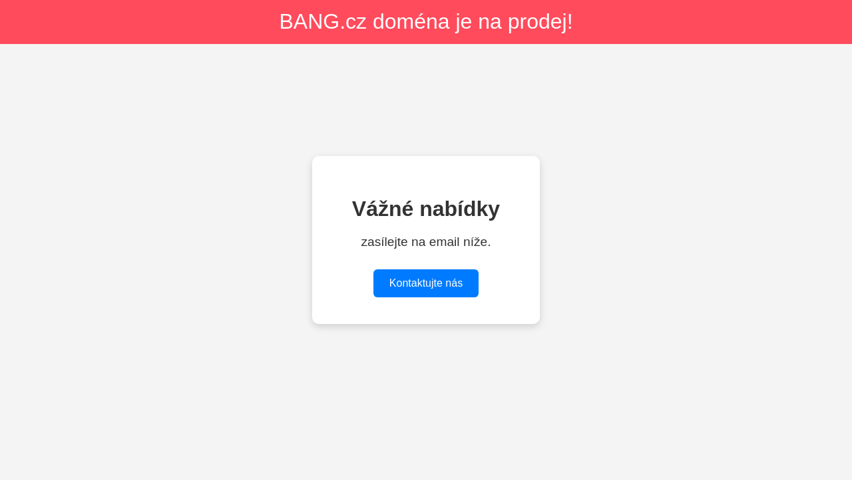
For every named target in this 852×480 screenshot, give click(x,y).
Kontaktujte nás (426, 283)
